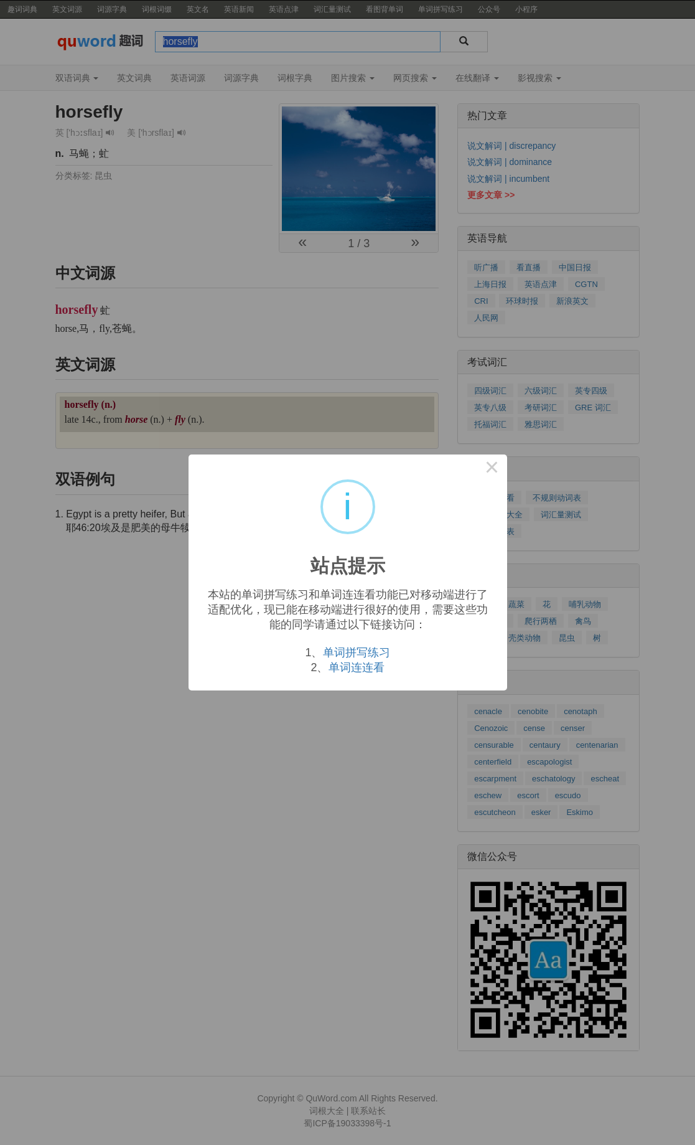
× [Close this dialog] (492, 469)
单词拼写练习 (356, 652)
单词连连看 (357, 667)
